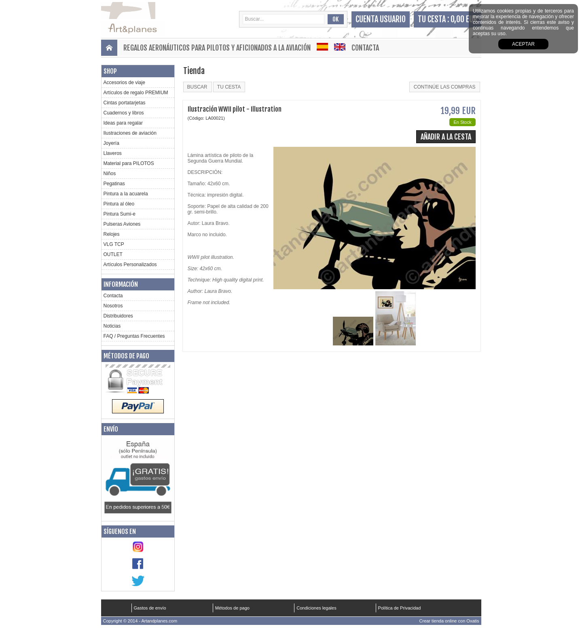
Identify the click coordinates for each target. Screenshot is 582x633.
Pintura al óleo (119, 204)
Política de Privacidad (399, 607)
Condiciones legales (316, 607)
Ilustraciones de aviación (130, 133)
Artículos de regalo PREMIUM (136, 92)
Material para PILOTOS (129, 163)
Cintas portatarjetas (125, 103)
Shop (110, 71)
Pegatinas (114, 183)
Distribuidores (118, 316)
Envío (111, 429)
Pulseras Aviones (122, 224)
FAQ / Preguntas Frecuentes (134, 336)
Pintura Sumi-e (119, 214)
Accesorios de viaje (124, 82)
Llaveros (113, 153)
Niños (110, 173)
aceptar (523, 44)
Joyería (111, 143)
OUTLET (113, 254)
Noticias (112, 326)
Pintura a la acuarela (126, 194)
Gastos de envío (150, 607)
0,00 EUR (464, 19)
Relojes (112, 234)
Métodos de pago (126, 356)
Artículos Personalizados (130, 264)
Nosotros (113, 306)
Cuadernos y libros (124, 113)
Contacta (365, 47)
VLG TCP (114, 244)
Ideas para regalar (123, 123)
